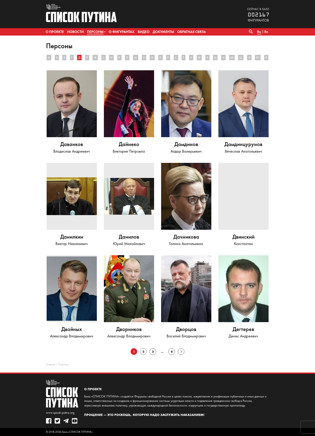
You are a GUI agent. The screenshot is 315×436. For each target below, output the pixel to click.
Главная (50, 364)
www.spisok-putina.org (60, 413)
